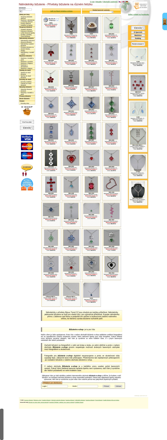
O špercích (138, 32)
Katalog (138, 38)
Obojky (23, 51)
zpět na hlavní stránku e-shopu (61, 11)
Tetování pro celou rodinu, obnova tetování (38, 402)
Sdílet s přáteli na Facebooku (138, 14)
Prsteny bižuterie (25, 96)
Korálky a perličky (26, 35)
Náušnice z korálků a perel (27, 59)
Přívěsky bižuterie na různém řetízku (27, 48)
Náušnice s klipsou (26, 68)
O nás (92, 2)
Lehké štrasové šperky (28, 33)
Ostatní (22, 101)
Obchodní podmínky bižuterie (58, 400)
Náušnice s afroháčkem (24, 66)
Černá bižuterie (25, 36)
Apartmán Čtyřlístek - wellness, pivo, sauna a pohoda (61, 402)
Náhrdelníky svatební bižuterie (27, 44)
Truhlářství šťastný (79, 402)
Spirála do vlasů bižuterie (26, 73)
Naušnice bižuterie (70, 400)
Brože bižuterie (25, 98)
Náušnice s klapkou (27, 63)
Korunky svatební (26, 82)
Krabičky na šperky (26, 25)
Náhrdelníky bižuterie (27, 38)
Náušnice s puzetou (27, 61)
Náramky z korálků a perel (27, 93)
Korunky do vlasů (25, 79)
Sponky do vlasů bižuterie (26, 76)
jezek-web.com (143, 395)
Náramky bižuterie (26, 87)
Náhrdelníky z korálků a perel (27, 53)
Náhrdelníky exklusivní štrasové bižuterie (28, 41)
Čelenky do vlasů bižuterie (26, 84)
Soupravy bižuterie (26, 27)
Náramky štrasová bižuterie (26, 90)
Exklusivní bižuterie (27, 31)
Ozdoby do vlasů (25, 70)
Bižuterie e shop (37, 400)
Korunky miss (25, 103)
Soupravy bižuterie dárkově (26, 17)
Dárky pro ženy (25, 14)
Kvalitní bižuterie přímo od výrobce (111, 400)
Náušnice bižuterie (26, 56)
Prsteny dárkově (26, 23)
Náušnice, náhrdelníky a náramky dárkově (28, 21)
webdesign (136, 395)
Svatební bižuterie (26, 29)
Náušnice (138, 35)
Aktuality (99, 2)
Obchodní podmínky (110, 2)
